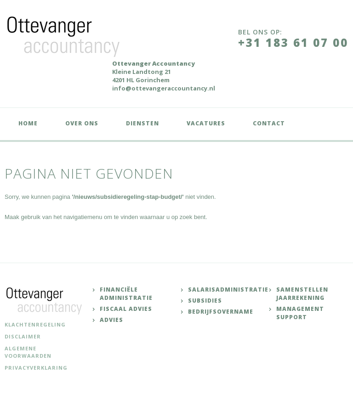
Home (28, 123)
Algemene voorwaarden (28, 352)
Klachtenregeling (35, 324)
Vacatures (206, 123)
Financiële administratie (126, 294)
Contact (269, 123)
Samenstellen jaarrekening (302, 294)
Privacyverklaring (36, 367)
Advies (111, 320)
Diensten (142, 123)
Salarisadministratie (228, 289)
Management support (300, 313)
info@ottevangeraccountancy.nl (163, 88)
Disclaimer (23, 336)
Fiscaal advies (126, 309)
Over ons (81, 123)
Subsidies (205, 300)
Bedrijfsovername (220, 311)
